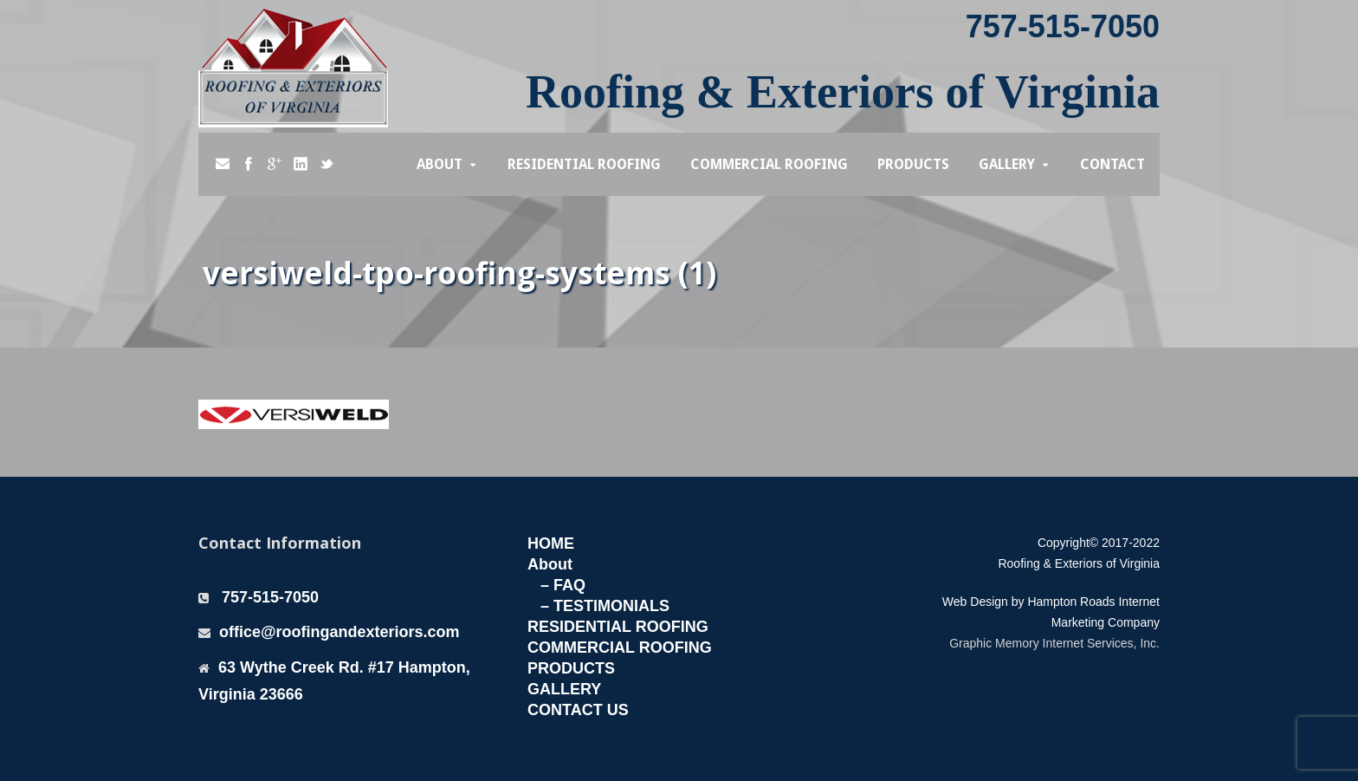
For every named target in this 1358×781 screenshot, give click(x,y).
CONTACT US (578, 710)
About (439, 164)
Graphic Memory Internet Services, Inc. (1054, 643)
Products (913, 164)
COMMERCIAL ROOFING (619, 647)
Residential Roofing (584, 164)
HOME (550, 543)
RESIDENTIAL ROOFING (617, 626)
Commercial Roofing (769, 164)
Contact (1112, 164)
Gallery (1007, 164)
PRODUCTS (571, 668)
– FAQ (562, 585)
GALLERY (564, 689)
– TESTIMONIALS (604, 606)
